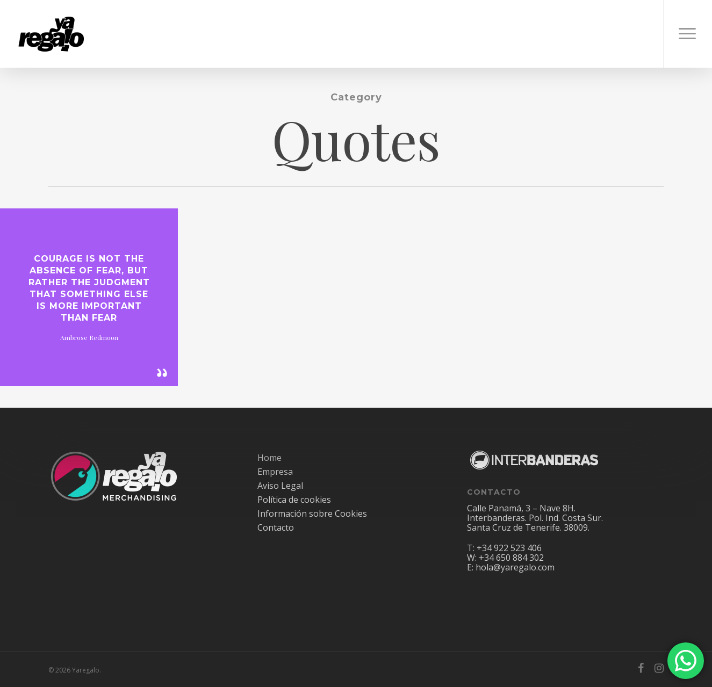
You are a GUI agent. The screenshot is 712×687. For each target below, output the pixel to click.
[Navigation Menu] (687, 34)
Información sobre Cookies (312, 513)
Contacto (275, 527)
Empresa (275, 471)
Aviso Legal (280, 485)
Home (269, 457)
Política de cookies (294, 499)
